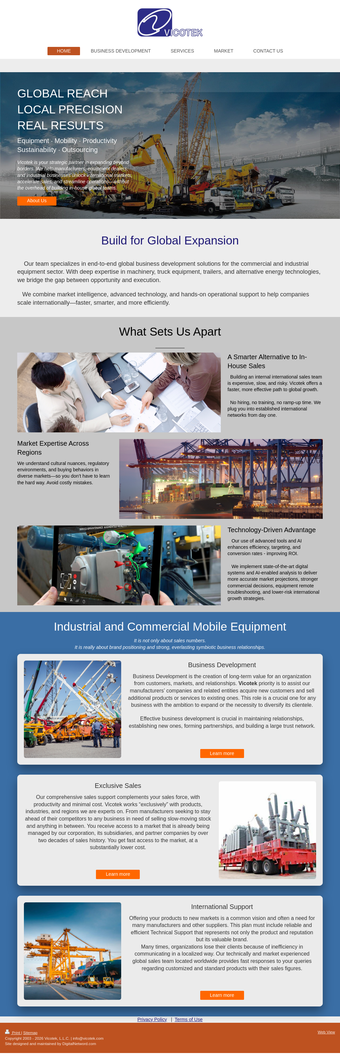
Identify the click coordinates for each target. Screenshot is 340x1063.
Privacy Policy (152, 1019)
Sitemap (30, 1032)
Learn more (222, 753)
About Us (37, 200)
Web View (326, 1032)
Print (13, 1032)
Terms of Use (189, 1019)
